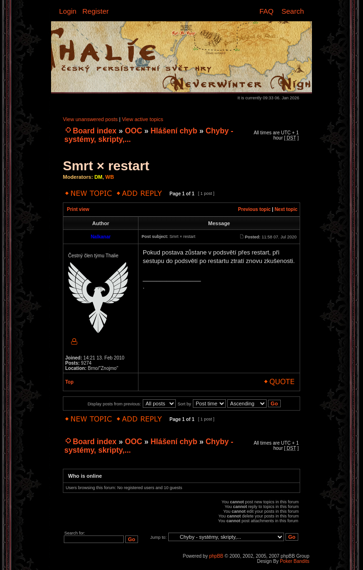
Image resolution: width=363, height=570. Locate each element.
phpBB (216, 556)
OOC (133, 131)
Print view (78, 209)
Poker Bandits (294, 561)
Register (95, 11)
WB (109, 177)
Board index (94, 131)
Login (68, 11)
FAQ (266, 11)
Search (292, 11)
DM (99, 177)
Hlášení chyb (174, 131)
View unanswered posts (90, 119)
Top (69, 382)
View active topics (142, 119)
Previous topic (254, 209)
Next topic (286, 209)
